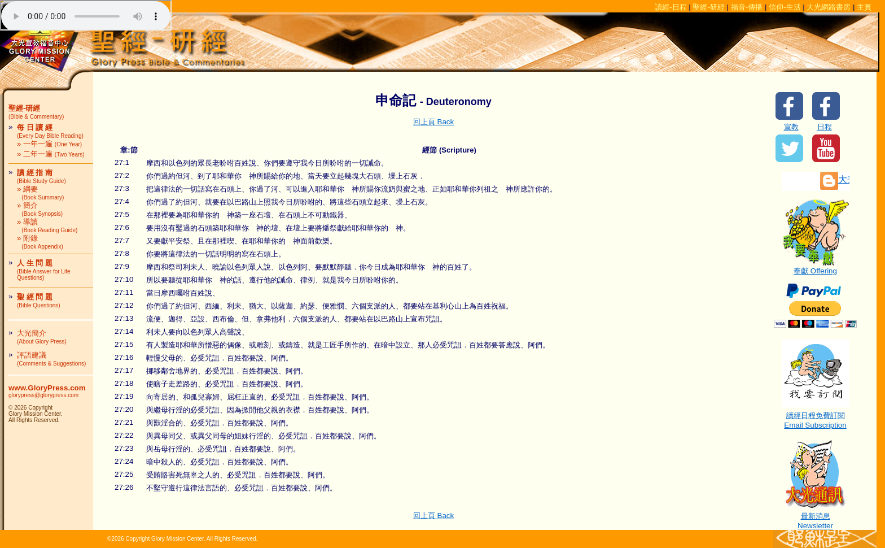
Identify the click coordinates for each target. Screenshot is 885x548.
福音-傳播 (747, 7)
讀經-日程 (670, 7)
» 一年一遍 (49, 144)
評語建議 (51, 359)
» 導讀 (47, 225)
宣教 (791, 127)
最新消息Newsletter (815, 517)
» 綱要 (40, 193)
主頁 (864, 7)
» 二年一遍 (51, 154)
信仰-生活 (784, 7)
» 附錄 (40, 242)
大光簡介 (42, 337)
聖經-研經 (708, 7)
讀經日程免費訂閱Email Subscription (815, 416)
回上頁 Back (433, 122)
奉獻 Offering (815, 267)
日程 (824, 127)
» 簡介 (40, 209)
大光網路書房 (829, 7)
